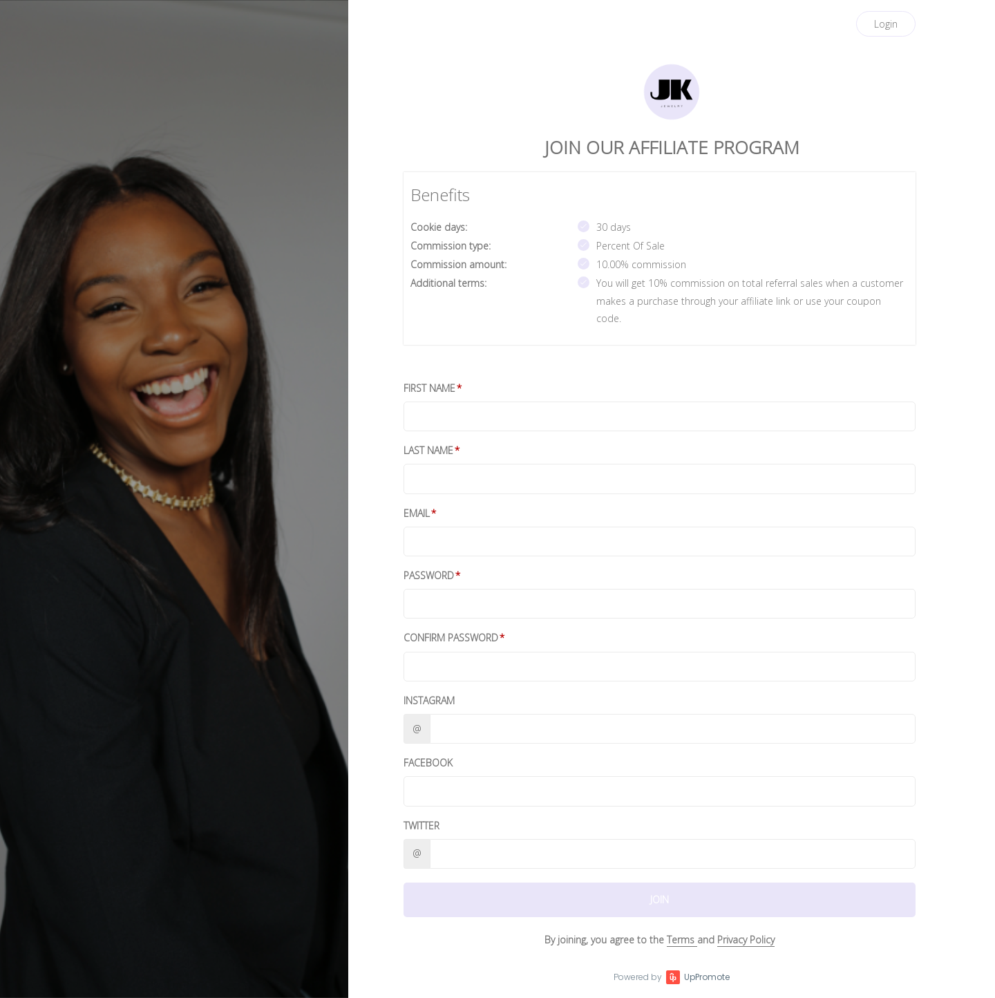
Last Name (428, 450)
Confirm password (451, 637)
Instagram (429, 700)
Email (417, 513)
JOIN (659, 899)
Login (886, 23)
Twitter (421, 825)
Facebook (428, 762)
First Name (429, 388)
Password (429, 575)
